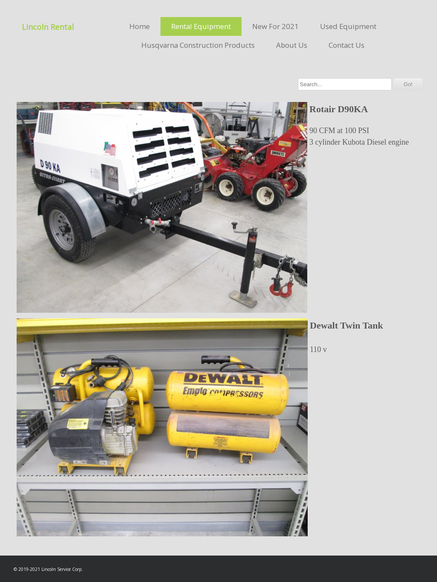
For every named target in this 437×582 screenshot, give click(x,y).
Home (139, 26)
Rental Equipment (201, 26)
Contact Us (346, 45)
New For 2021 (275, 26)
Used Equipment (348, 26)
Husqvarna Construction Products (198, 45)
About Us (291, 45)
